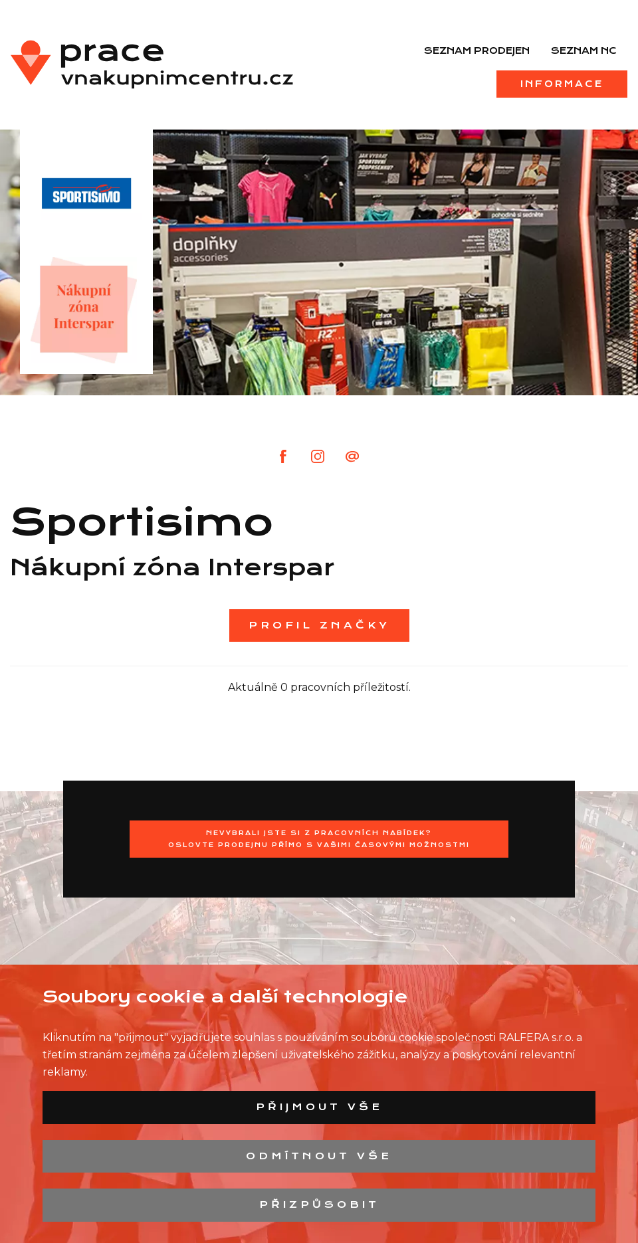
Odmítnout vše (319, 1156)
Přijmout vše (319, 1107)
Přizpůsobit (319, 1204)
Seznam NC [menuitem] (584, 50)
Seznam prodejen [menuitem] (477, 50)
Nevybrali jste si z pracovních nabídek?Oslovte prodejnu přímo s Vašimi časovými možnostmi (319, 838)
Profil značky (319, 625)
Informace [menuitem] (561, 83)
